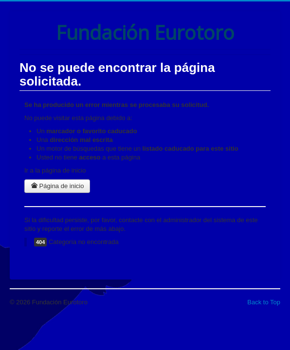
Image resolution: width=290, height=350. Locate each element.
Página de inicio (57, 186)
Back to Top (263, 302)
